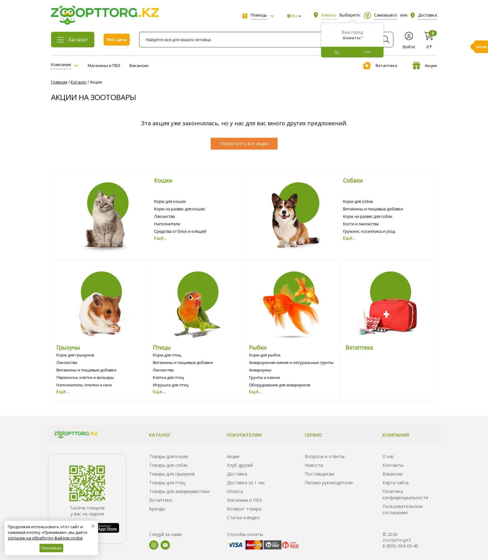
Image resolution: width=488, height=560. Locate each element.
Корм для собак (358, 201)
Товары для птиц (167, 483)
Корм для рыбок (265, 355)
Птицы (162, 347)
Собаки (353, 180)
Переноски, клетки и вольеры (85, 377)
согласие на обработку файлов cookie (45, 538)
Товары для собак (168, 465)
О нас (388, 456)
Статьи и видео (243, 517)
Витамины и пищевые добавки (373, 209)
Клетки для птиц (168, 377)
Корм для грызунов (75, 355)
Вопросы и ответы (325, 456)
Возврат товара (244, 509)
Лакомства (164, 216)
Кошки (163, 180)
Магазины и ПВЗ (104, 65)
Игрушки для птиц (171, 385)
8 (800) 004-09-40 (400, 546)
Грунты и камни (264, 377)
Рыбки (257, 347)
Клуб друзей (240, 465)
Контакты (392, 465)
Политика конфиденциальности (405, 494)
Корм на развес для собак (367, 216)
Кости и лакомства (361, 224)
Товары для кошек (168, 456)
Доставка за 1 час (246, 483)
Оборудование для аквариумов (279, 385)
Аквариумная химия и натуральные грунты (291, 362)
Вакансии (138, 65)
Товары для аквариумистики (179, 491)
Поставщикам (319, 474)
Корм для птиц (167, 355)
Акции (425, 65)
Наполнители (167, 224)
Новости (314, 465)
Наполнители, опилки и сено (84, 385)
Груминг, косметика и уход (369, 231)
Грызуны (68, 347)
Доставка (237, 474)
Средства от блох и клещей (180, 231)
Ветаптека (380, 65)
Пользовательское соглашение (402, 509)
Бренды (157, 509)
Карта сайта (395, 483)
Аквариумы (260, 370)
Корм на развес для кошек (179, 209)
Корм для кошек (170, 201)
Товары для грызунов (172, 474)
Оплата (235, 491)
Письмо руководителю (329, 483)
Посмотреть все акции (244, 143)
